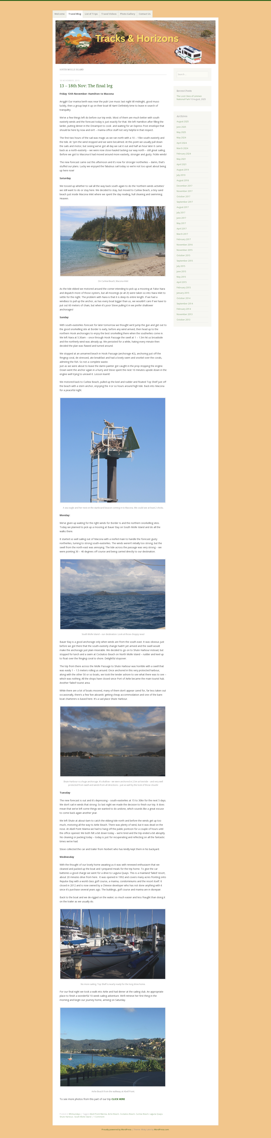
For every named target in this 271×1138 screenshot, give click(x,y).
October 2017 (183, 196)
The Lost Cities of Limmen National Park (189, 98)
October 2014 (183, 298)
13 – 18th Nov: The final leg (86, 86)
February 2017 (184, 239)
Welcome (59, 13)
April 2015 (182, 282)
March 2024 (182, 148)
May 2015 (181, 276)
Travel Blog (74, 13)
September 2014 (185, 303)
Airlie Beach (113, 1114)
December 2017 (184, 185)
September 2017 (185, 201)
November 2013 (185, 314)
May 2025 (181, 132)
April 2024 (182, 142)
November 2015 (185, 250)
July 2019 (181, 175)
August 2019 (183, 169)
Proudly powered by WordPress (116, 1129)
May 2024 (181, 137)
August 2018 (183, 180)
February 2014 (184, 308)
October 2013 (183, 319)
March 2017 (182, 234)
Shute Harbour (66, 1116)
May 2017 (181, 223)
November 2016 (185, 244)
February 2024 (184, 153)
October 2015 (183, 255)
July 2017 (181, 212)
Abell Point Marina (98, 1114)
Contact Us (145, 13)
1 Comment (99, 1116)
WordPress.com (161, 1129)
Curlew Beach (142, 1114)
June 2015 (181, 271)
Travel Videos (108, 13)
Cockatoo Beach (127, 1114)
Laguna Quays (156, 1114)
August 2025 (183, 121)
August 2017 (183, 207)
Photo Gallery (127, 13)
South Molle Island (82, 1116)
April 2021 (182, 164)
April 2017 (182, 228)
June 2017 (181, 217)
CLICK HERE (118, 1099)
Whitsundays (74, 1114)
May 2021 (181, 159)
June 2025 (181, 126)
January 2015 (183, 292)
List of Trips (91, 13)
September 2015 (185, 260)
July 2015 (181, 266)
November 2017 (185, 191)
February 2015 (184, 287)
